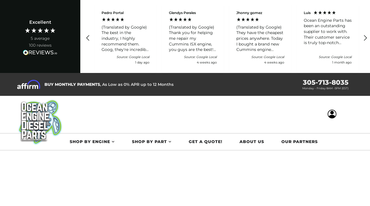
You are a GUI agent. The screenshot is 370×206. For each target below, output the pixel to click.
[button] (88, 38)
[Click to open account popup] (332, 114)
